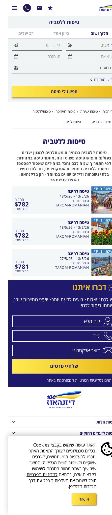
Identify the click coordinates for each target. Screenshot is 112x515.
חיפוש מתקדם (95, 79)
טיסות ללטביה (93, 121)
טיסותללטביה (33, 111)
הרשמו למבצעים (42, 8)
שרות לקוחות (31, 8)
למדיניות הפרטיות (33, 474)
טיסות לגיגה (64, 121)
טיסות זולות (54, 422)
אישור (76, 499)
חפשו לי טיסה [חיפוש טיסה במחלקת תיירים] (56, 91)
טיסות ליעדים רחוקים (54, 433)
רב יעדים (17, 33)
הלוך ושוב (91, 33)
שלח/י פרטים (56, 366)
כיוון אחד (53, 33)
